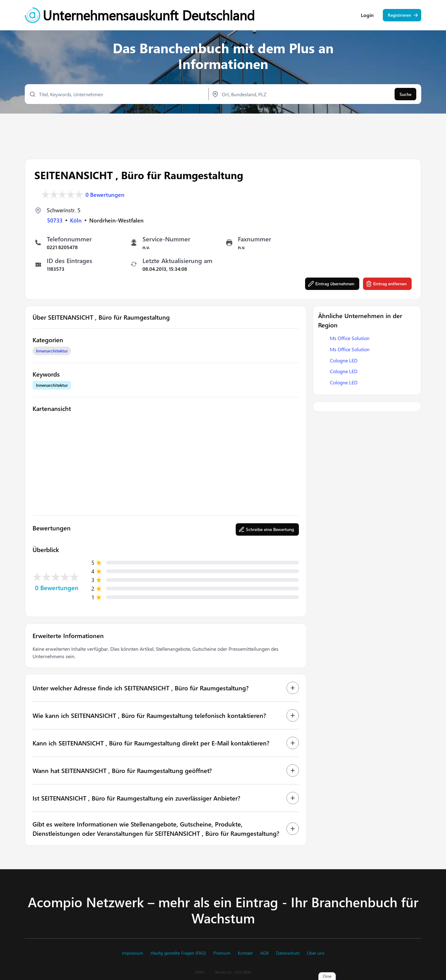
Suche (405, 94)
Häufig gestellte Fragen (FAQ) (178, 953)
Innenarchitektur (52, 351)
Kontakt (245, 953)
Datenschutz (288, 953)
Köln (76, 220)
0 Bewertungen (105, 194)
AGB (264, 953)
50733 (55, 220)
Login (367, 15)
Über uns (315, 953)
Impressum (132, 953)
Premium (221, 953)
